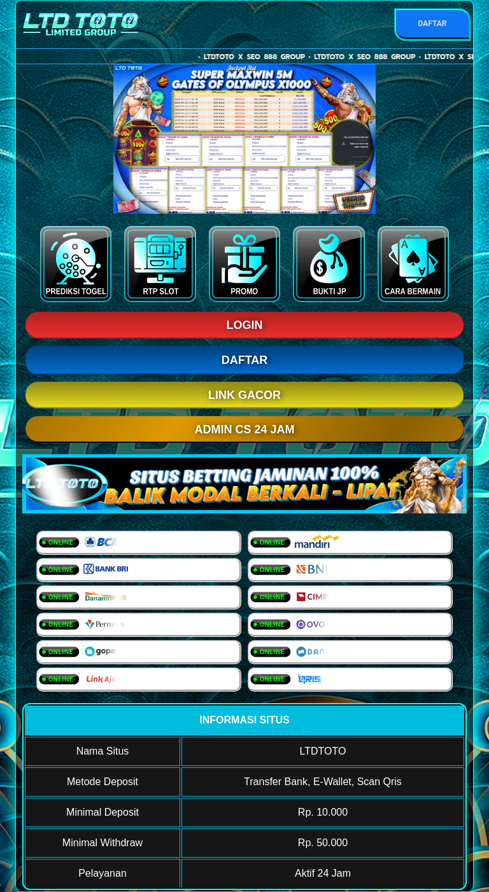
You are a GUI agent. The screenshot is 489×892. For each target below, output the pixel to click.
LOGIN (245, 325)
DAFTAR (432, 23)
